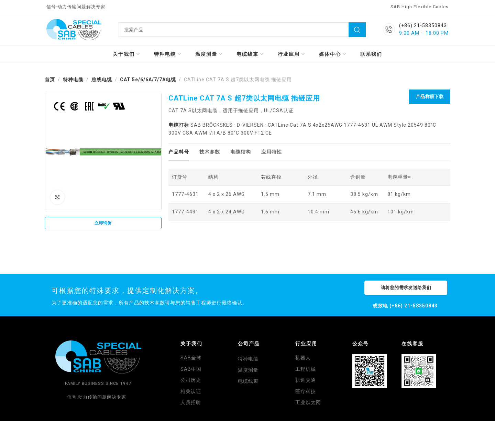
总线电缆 (101, 79)
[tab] (178, 152)
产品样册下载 (429, 96)
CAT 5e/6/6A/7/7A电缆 (148, 79)
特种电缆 (73, 79)
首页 (50, 79)
